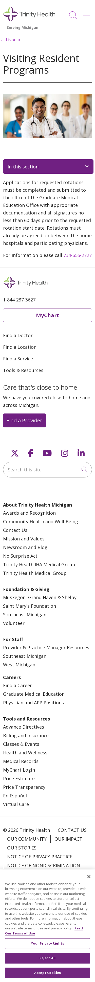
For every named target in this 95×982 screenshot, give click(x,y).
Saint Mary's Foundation (29, 606)
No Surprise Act (20, 556)
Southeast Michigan (24, 615)
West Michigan (19, 665)
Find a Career (17, 685)
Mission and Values (24, 539)
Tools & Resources (23, 370)
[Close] (88, 879)
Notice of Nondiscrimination (43, 865)
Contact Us (15, 530)
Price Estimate (19, 778)
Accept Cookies (47, 975)
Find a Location (19, 347)
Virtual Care (16, 804)
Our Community (27, 839)
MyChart (47, 315)
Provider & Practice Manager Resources (46, 647)
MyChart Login (19, 770)
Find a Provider (24, 420)
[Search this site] (47, 469)
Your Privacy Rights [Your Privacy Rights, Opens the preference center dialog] (47, 946)
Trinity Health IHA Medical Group (39, 564)
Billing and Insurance (26, 735)
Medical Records (21, 761)
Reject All (47, 961)
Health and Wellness (25, 753)
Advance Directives (23, 727)
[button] (87, 13)
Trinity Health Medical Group (35, 573)
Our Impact (68, 839)
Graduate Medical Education (34, 694)
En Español (15, 796)
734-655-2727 (77, 255)
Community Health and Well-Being (40, 521)
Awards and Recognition (29, 513)
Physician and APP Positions (33, 703)
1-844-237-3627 (19, 300)
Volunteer (14, 623)
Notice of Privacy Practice (39, 857)
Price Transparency (24, 787)
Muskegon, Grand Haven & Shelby (40, 597)
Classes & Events (21, 744)
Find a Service (18, 359)
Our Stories (21, 848)
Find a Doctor (18, 335)
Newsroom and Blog (25, 547)
